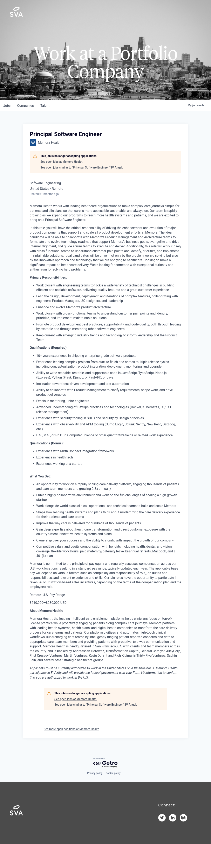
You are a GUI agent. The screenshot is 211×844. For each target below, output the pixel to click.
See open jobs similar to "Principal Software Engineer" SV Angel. (81, 167)
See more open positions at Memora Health (71, 729)
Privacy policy (94, 773)
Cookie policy (113, 773)
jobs (7, 106)
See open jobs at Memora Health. (61, 161)
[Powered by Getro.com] (105, 763)
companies (25, 106)
